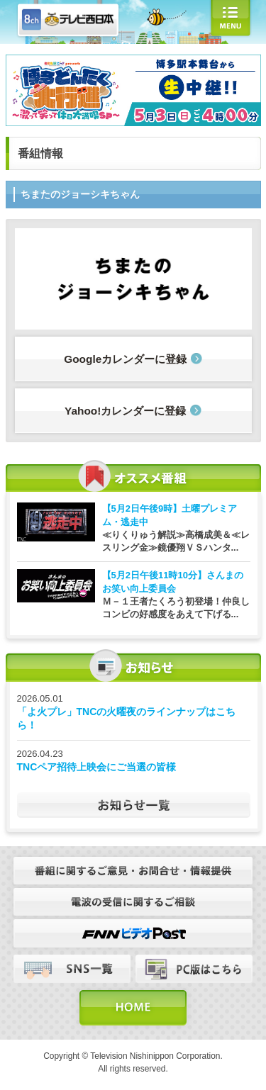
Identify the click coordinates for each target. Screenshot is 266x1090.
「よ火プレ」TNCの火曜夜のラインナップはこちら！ (126, 718)
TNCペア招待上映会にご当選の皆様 (97, 766)
